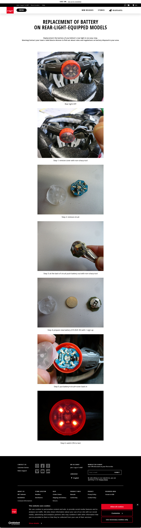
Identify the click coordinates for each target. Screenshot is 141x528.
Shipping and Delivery (59, 498)
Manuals (72, 494)
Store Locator (35, 5)
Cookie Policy (92, 498)
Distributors (39, 498)
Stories (101, 10)
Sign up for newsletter (74, 2)
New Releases (88, 10)
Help (43, 5)
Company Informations (25, 501)
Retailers (38, 494)
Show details (34, 524)
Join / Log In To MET (23, 5)
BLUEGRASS (21, 498)
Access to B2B (109, 494)
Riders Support (22, 471)
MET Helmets (22, 494)
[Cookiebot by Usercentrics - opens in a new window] (14, 523)
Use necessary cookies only (117, 520)
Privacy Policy (103, 480)
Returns (55, 501)
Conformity (73, 498)
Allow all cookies (117, 507)
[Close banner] (137, 505)
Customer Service (23, 468)
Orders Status (57, 494)
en (134, 5)
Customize (117, 513)
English (75, 478)
